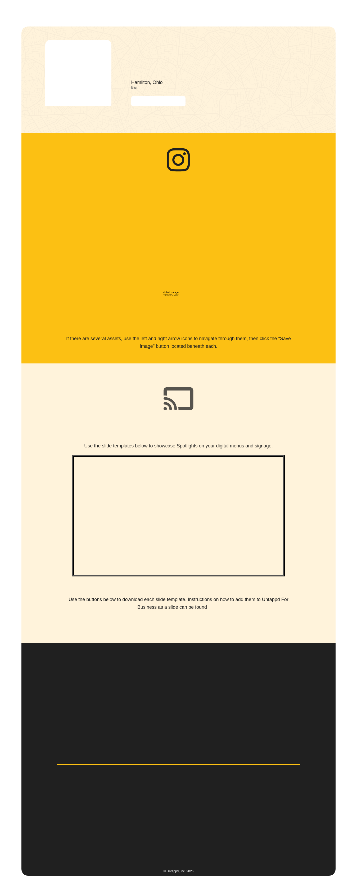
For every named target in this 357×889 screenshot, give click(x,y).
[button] (187, 11)
